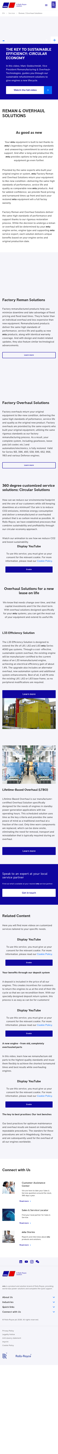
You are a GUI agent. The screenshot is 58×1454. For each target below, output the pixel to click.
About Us (29, 1297)
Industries (29, 1302)
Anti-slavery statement (11, 1338)
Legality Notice (8, 1334)
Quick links (29, 1307)
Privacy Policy (8, 1331)
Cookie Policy (44, 561)
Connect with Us (29, 1312)
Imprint (5, 1342)
